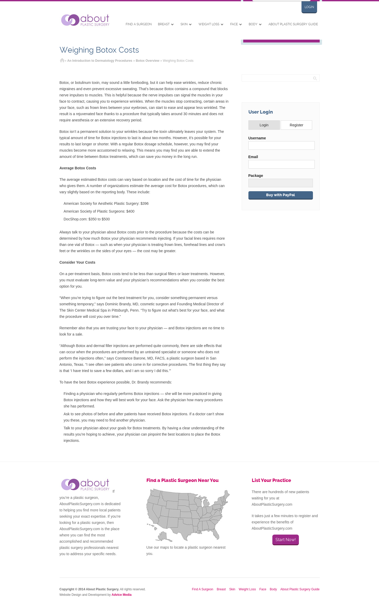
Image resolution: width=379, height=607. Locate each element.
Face (234, 24)
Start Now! (285, 539)
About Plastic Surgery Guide (293, 24)
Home (62, 60)
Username (257, 138)
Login (309, 7)
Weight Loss (208, 24)
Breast (164, 24)
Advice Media (122, 595)
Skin (184, 24)
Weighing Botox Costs (99, 49)
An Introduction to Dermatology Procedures (99, 61)
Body (253, 24)
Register (296, 125)
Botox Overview (147, 61)
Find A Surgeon (139, 24)
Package (255, 176)
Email (253, 157)
